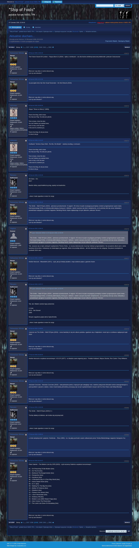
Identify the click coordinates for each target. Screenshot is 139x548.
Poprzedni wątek (111, 41)
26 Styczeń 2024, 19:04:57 (36, 258)
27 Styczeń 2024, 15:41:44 (36, 381)
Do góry (12, 522)
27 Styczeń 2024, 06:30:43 (36, 354)
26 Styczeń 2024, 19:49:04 (36, 328)
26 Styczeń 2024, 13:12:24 (36, 140)
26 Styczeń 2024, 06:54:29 (36, 105)
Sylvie (81, 31)
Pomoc (114, 543)
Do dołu (11, 47)
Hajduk (13, 228)
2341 (44, 47)
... (25, 47)
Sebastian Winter (17, 53)
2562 (50, 47)
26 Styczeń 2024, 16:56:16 (36, 228)
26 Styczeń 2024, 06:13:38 (36, 79)
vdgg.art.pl (100, 22)
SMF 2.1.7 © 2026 (12, 543)
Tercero (13, 175)
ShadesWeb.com (21, 545)
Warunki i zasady (121, 543)
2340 (40, 47)
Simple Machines (21, 543)
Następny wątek (124, 41)
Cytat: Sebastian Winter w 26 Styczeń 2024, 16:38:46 (47, 233)
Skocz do (102, 531)
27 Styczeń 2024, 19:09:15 (36, 434)
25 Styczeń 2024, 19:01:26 (36, 53)
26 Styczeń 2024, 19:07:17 (36, 284)
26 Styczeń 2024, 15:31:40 (36, 175)
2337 (27, 47)
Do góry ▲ (129, 543)
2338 (31, 47)
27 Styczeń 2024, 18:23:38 (36, 407)
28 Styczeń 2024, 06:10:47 (36, 460)
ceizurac (13, 105)
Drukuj (127, 47)
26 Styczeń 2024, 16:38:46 (36, 202)
